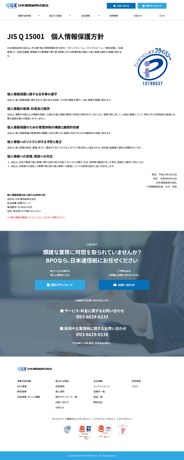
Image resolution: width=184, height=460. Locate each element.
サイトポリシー (126, 419)
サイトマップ (58, 419)
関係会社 (98, 402)
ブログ (162, 15)
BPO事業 (22, 386)
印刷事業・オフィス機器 (28, 397)
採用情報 (113, 15)
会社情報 (85, 15)
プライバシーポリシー (105, 419)
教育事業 (21, 391)
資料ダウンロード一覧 (66, 397)
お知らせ (138, 15)
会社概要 (98, 381)
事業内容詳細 (24, 15)
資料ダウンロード (153, 5)
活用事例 (60, 386)
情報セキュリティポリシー (79, 419)
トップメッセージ (101, 386)
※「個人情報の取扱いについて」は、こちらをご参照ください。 (36, 217)
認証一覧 (98, 397)
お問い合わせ (123, 5)
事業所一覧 (99, 391)
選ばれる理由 (55, 15)
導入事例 (60, 391)
